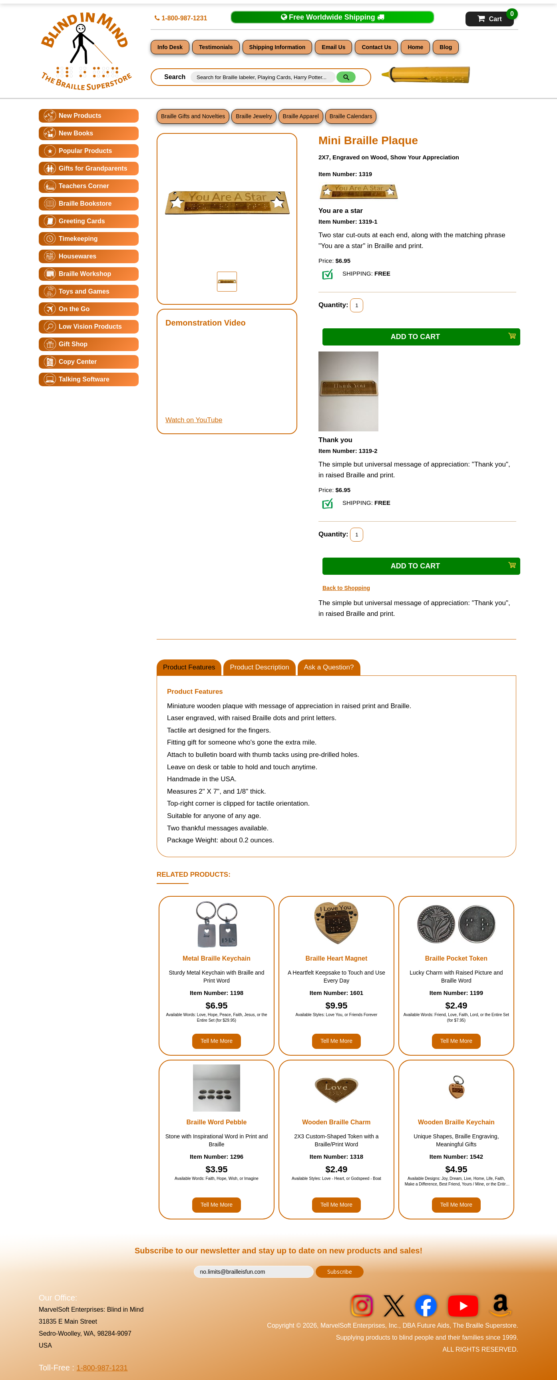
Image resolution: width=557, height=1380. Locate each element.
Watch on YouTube (193, 420)
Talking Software (84, 379)
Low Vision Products (90, 326)
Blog (446, 47)
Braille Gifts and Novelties (193, 116)
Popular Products (85, 150)
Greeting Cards (82, 221)
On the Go (74, 309)
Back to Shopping (346, 588)
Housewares (77, 256)
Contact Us (376, 47)
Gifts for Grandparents (93, 168)
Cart (495, 17)
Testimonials (216, 47)
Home (415, 47)
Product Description (259, 667)
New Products (80, 115)
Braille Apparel (301, 116)
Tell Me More (217, 1041)
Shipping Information (277, 47)
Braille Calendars (351, 116)
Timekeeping (78, 238)
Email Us (333, 47)
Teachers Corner (84, 186)
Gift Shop (73, 344)
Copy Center (78, 361)
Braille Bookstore (85, 203)
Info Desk (170, 47)
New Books (76, 133)
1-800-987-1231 (181, 18)
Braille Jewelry (254, 116)
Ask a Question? (329, 667)
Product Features (189, 667)
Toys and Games (84, 291)
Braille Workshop (85, 273)
